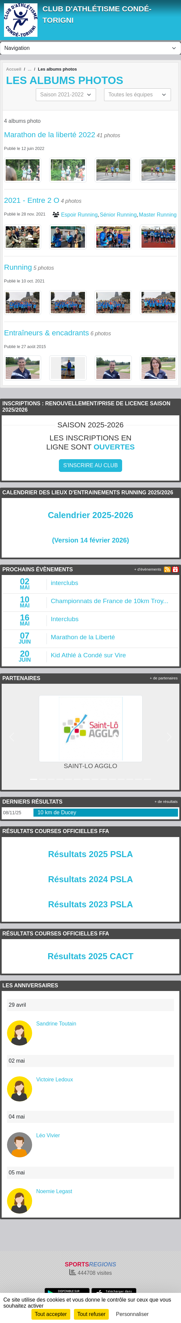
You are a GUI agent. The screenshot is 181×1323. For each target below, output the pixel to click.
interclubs (64, 582)
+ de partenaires (164, 678)
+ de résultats (166, 802)
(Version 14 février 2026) (90, 540)
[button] (11, 737)
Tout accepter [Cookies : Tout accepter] (51, 1314)
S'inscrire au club (90, 465)
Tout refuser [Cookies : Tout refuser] (91, 1314)
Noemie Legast (54, 1191)
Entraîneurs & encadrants (46, 333)
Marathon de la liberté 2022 (49, 135)
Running (18, 267)
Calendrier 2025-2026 (90, 515)
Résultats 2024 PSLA (90, 879)
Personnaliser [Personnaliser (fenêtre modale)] (132, 1314)
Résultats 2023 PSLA (90, 904)
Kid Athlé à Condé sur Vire (88, 655)
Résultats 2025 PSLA (90, 854)
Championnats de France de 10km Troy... (110, 600)
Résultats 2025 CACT (90, 956)
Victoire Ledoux (54, 1079)
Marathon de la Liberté (83, 637)
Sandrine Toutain (56, 1023)
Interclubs (65, 619)
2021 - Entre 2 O (32, 200)
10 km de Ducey (56, 812)
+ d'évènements (147, 569)
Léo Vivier (48, 1135)
